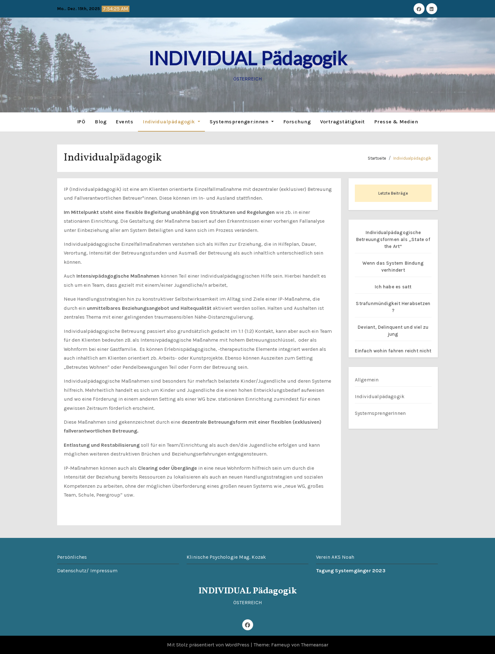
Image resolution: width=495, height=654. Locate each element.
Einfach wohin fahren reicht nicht (393, 351)
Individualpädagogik (171, 122)
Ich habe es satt (393, 287)
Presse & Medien (396, 122)
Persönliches (72, 557)
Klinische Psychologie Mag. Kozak (226, 557)
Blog (100, 122)
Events (124, 122)
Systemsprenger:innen (242, 122)
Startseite (377, 158)
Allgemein (367, 380)
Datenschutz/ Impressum (87, 571)
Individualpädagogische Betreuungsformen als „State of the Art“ (393, 239)
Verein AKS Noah (335, 557)
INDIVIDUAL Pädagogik (247, 58)
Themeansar (314, 645)
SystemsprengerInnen (380, 413)
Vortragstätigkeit (342, 122)
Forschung (297, 122)
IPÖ (81, 122)
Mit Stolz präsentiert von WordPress (209, 645)
